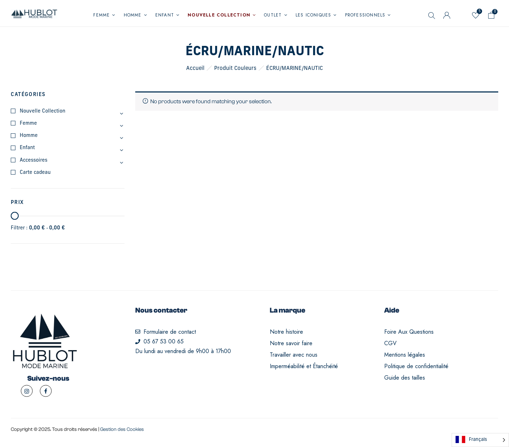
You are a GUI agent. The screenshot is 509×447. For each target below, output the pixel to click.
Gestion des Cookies (122, 429)
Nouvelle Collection (42, 111)
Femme (28, 123)
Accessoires (33, 160)
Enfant (27, 148)
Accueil (195, 68)
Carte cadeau (35, 172)
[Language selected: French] (480, 440)
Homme (29, 135)
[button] (491, 16)
